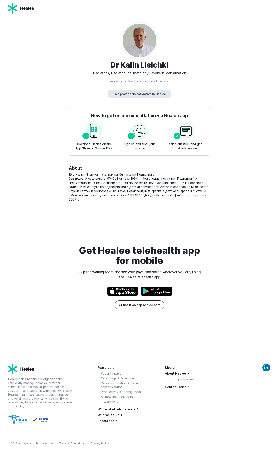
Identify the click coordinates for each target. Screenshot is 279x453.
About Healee (175, 373)
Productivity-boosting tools (121, 392)
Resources (106, 421)
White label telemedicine (117, 409)
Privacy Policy (100, 443)
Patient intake (111, 373)
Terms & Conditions (72, 443)
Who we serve (108, 415)
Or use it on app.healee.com (139, 305)
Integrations (109, 401)
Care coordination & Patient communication (121, 385)
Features (104, 368)
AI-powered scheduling (117, 397)
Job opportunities (181, 379)
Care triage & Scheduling (118, 378)
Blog (168, 368)
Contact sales (176, 387)
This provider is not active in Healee (139, 94)
